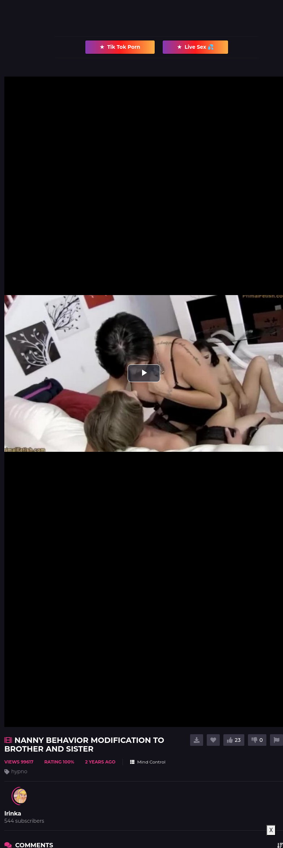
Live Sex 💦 (195, 47)
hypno (19, 771)
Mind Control (147, 762)
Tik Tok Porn (120, 47)
